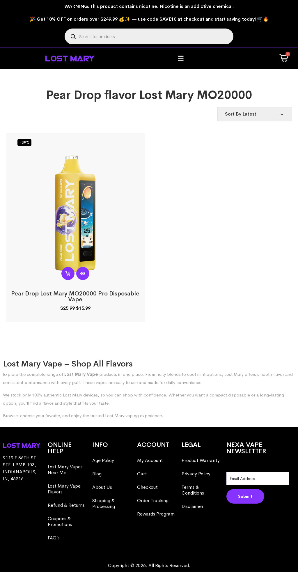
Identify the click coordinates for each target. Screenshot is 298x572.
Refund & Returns (66, 505)
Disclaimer (192, 506)
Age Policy (103, 460)
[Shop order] (254, 114)
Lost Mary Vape (81, 374)
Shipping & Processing (103, 503)
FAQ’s (54, 538)
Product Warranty (201, 460)
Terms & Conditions (193, 490)
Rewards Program (156, 514)
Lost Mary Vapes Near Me (65, 470)
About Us (102, 487)
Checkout (147, 487)
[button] (181, 58)
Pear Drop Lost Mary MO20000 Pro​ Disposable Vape (75, 296)
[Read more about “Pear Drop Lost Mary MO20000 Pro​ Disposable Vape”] (67, 273)
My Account (150, 460)
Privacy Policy (196, 474)
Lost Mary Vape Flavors (64, 489)
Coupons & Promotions (60, 521)
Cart (142, 474)
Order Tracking (152, 500)
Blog (97, 474)
